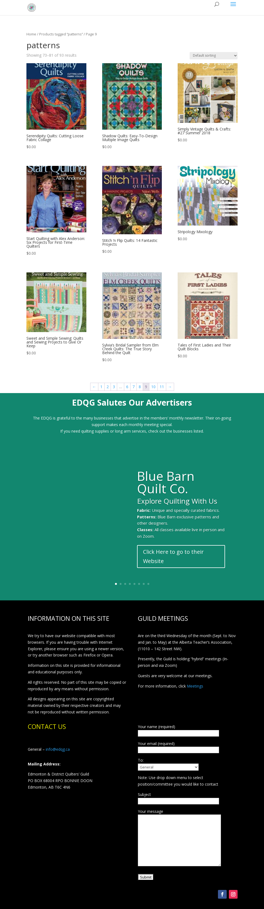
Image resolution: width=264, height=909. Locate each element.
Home (31, 34)
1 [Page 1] (101, 386)
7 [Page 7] (133, 386)
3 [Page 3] (114, 386)
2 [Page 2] (108, 386)
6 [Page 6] (127, 386)
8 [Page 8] (140, 386)
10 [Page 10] (153, 386)
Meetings (195, 686)
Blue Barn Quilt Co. (166, 486)
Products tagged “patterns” (61, 34)
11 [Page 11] (162, 386)
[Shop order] (214, 55)
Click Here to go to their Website (173, 560)
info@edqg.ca (58, 749)
